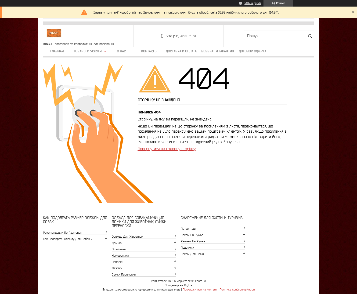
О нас (121, 51)
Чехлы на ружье (192, 235)
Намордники (120, 255)
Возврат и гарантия (217, 51)
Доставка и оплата (181, 51)
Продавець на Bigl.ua (178, 285)
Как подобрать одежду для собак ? (67, 239)
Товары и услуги (87, 51)
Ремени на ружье (193, 241)
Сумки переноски (124, 274)
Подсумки (187, 247)
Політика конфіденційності (237, 289)
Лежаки (117, 268)
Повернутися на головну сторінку (167, 149)
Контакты (149, 51)
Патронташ (188, 228)
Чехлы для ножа (192, 254)
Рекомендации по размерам (63, 232)
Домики (117, 243)
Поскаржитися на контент (200, 289)
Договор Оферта (252, 51)
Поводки (117, 262)
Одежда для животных (127, 236)
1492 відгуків (253, 3)
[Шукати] (310, 36)
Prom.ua (200, 281)
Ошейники (119, 249)
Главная (57, 51)
